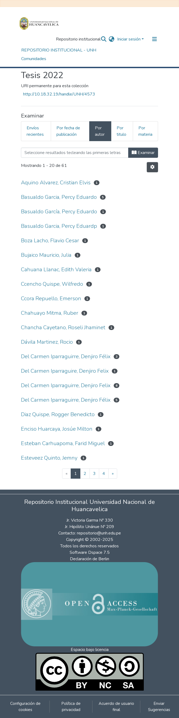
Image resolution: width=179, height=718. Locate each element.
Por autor (100, 131)
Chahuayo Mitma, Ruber (49, 313)
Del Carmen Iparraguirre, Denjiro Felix (65, 385)
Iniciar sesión (129, 39)
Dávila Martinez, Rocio (47, 342)
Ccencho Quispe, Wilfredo (52, 284)
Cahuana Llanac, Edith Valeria (56, 269)
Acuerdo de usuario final (116, 706)
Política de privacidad (71, 706)
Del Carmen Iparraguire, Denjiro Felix (65, 371)
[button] (111, 39)
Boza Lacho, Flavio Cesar (50, 240)
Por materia (145, 131)
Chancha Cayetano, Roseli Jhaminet (63, 327)
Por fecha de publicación (68, 131)
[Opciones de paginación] (152, 167)
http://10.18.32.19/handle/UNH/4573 (59, 94)
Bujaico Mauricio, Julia (46, 255)
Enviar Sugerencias (159, 706)
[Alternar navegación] (154, 39)
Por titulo (121, 131)
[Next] (112, 473)
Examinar (143, 153)
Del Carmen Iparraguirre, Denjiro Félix (65, 356)
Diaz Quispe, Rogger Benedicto (58, 414)
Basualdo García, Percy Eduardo (59, 211)
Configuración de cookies (25, 706)
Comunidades (33, 59)
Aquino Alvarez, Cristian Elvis (56, 182)
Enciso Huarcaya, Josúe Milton (56, 429)
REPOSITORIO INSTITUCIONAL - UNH (58, 50)
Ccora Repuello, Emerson (51, 298)
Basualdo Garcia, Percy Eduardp (59, 226)
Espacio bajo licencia (90, 650)
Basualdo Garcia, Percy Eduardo (59, 197)
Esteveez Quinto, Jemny (49, 457)
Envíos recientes (35, 131)
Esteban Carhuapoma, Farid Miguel (63, 443)
